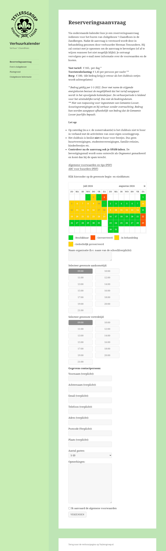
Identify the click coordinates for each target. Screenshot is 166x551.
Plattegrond (15, 71)
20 (132, 216)
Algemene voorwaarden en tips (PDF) (90, 164)
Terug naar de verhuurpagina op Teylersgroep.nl (91, 544)
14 (137, 210)
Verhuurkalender (25, 43)
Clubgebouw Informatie (20, 76)
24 (116, 223)
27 (77, 223)
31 (99, 223)
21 (137, 216)
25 (104, 216)
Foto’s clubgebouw (18, 66)
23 (110, 223)
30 (93, 223)
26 (72, 223)
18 (121, 216)
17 (116, 216)
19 (127, 216)
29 (88, 223)
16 (110, 216)
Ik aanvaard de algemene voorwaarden (94, 508)
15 (143, 210)
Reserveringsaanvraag (21, 61)
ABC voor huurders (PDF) (83, 168)
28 (83, 223)
